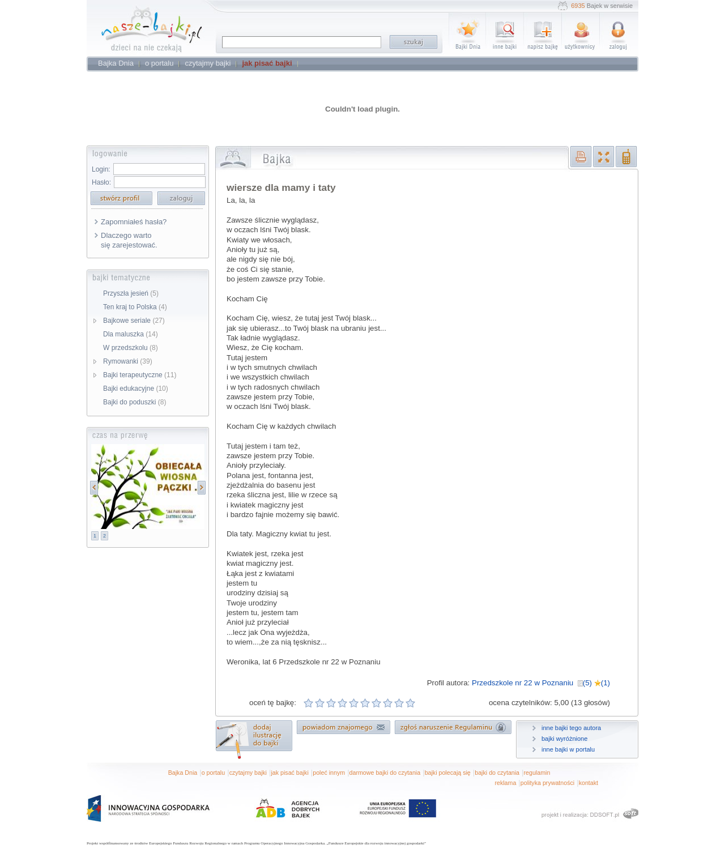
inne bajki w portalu (568, 749)
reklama (505, 782)
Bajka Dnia (183, 772)
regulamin (537, 772)
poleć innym (329, 772)
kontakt (588, 782)
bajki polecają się (448, 772)
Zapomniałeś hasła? (134, 221)
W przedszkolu (130, 348)
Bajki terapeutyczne (139, 375)
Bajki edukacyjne (135, 388)
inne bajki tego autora (571, 727)
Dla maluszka (130, 334)
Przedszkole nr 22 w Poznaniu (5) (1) (541, 683)
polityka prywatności (547, 782)
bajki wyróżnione (564, 738)
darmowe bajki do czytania (385, 772)
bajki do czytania (497, 772)
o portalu (213, 772)
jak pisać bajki (289, 772)
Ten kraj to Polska (135, 307)
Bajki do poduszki (134, 402)
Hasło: (101, 182)
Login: (101, 169)
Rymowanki (127, 361)
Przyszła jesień (131, 293)
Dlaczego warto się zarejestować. (129, 240)
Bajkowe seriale (134, 321)
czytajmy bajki (248, 772)
